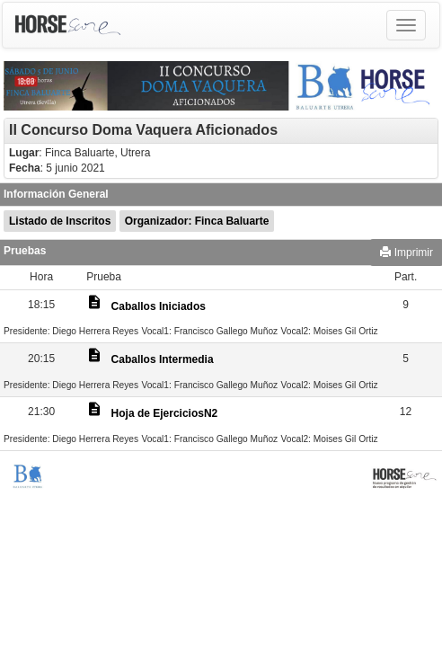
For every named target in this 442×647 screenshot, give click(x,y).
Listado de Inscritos (59, 221)
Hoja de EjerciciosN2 (164, 413)
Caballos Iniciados (158, 306)
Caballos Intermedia (162, 359)
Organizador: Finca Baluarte (197, 221)
